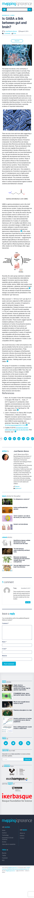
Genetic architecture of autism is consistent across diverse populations (23, 720)
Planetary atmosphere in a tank (23, 710)
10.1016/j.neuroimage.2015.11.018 (15, 425)
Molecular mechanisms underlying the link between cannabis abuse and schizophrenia (22, 559)
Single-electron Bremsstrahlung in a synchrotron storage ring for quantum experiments (22, 687)
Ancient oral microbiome (21, 524)
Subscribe (27, 759)
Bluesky (4, 853)
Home (3, 830)
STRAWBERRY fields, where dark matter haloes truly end (22, 694)
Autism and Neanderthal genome (20, 508)
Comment (5, 623)
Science (12, 15)
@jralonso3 (18, 488)
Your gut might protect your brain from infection (22, 566)
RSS (3, 860)
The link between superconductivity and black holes (22, 550)
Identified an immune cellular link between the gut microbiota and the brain (22, 542)
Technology (5, 835)
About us (22, 833)
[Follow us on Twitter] (13, 743)
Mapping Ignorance (12, 867)
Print (14, 33)
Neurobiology (5, 15)
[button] (5, 438)
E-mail (4, 649)
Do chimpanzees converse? (21, 499)
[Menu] (4, 9)
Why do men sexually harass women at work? (22, 702)
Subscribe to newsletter (8, 844)
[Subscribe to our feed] (28, 743)
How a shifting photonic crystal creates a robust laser (23, 727)
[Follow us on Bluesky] (6, 743)
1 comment (7, 33)
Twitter (4, 855)
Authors (22, 835)
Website (17, 486)
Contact (22, 838)
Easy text (17, 40)
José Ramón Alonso (11, 31)
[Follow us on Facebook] (21, 743)
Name (4, 642)
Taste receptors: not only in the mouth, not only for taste (22, 516)
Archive (4, 842)
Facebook (5, 858)
